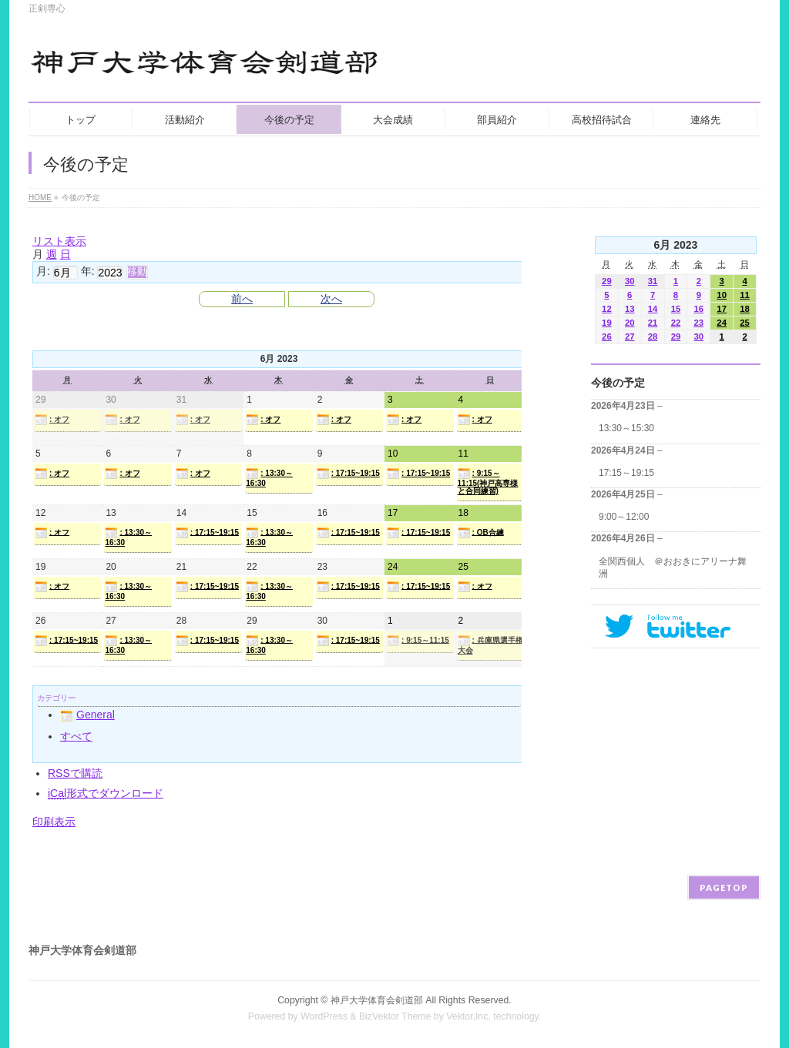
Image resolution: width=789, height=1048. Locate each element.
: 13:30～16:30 (269, 477)
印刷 (54, 821)
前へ (242, 299)
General (87, 714)
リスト (59, 241)
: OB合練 (481, 533)
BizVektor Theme (395, 1016)
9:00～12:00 (624, 516)
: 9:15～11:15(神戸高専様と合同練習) (488, 481)
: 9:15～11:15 (418, 640)
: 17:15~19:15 (348, 473)
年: (88, 271)
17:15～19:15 (626, 472)
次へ (331, 299)
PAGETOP (724, 887)
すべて (76, 736)
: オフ (52, 420)
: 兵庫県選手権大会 (490, 644)
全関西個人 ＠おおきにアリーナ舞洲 (673, 567)
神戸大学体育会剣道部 (377, 1000)
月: (43, 271)
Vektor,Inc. (468, 1016)
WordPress (323, 1016)
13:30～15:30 (626, 428)
